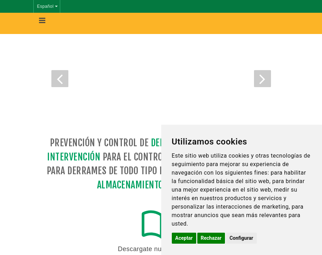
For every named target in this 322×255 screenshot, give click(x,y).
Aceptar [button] (184, 238)
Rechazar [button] (211, 238)
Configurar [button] (241, 238)
